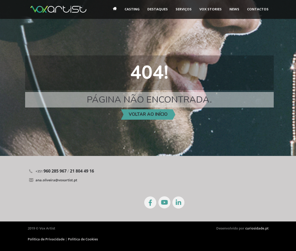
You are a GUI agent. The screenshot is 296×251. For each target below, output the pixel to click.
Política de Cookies (83, 239)
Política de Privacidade (46, 239)
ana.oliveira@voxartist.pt (56, 180)
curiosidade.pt (257, 228)
